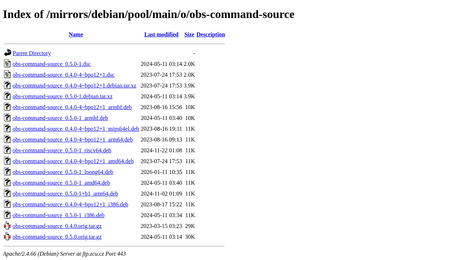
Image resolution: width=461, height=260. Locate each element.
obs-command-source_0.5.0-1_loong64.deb (63, 172)
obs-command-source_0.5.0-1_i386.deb (59, 215)
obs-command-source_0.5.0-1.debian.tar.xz (63, 96)
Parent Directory (32, 53)
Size (189, 34)
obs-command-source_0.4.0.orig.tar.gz (57, 226)
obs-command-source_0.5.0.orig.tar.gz (57, 237)
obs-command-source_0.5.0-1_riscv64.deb (62, 150)
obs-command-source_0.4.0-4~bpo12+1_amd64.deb (73, 161)
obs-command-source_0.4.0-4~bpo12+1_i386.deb (70, 204)
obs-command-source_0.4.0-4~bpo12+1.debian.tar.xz (74, 85)
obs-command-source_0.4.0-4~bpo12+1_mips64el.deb (76, 129)
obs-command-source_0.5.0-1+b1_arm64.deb (65, 193)
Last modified (161, 34)
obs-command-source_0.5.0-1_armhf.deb (60, 118)
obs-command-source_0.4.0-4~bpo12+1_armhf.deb (72, 107)
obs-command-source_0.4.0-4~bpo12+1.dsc (63, 75)
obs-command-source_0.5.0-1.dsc (52, 64)
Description (210, 34)
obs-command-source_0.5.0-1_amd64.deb (61, 183)
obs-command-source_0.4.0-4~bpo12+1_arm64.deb (73, 139)
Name (76, 34)
